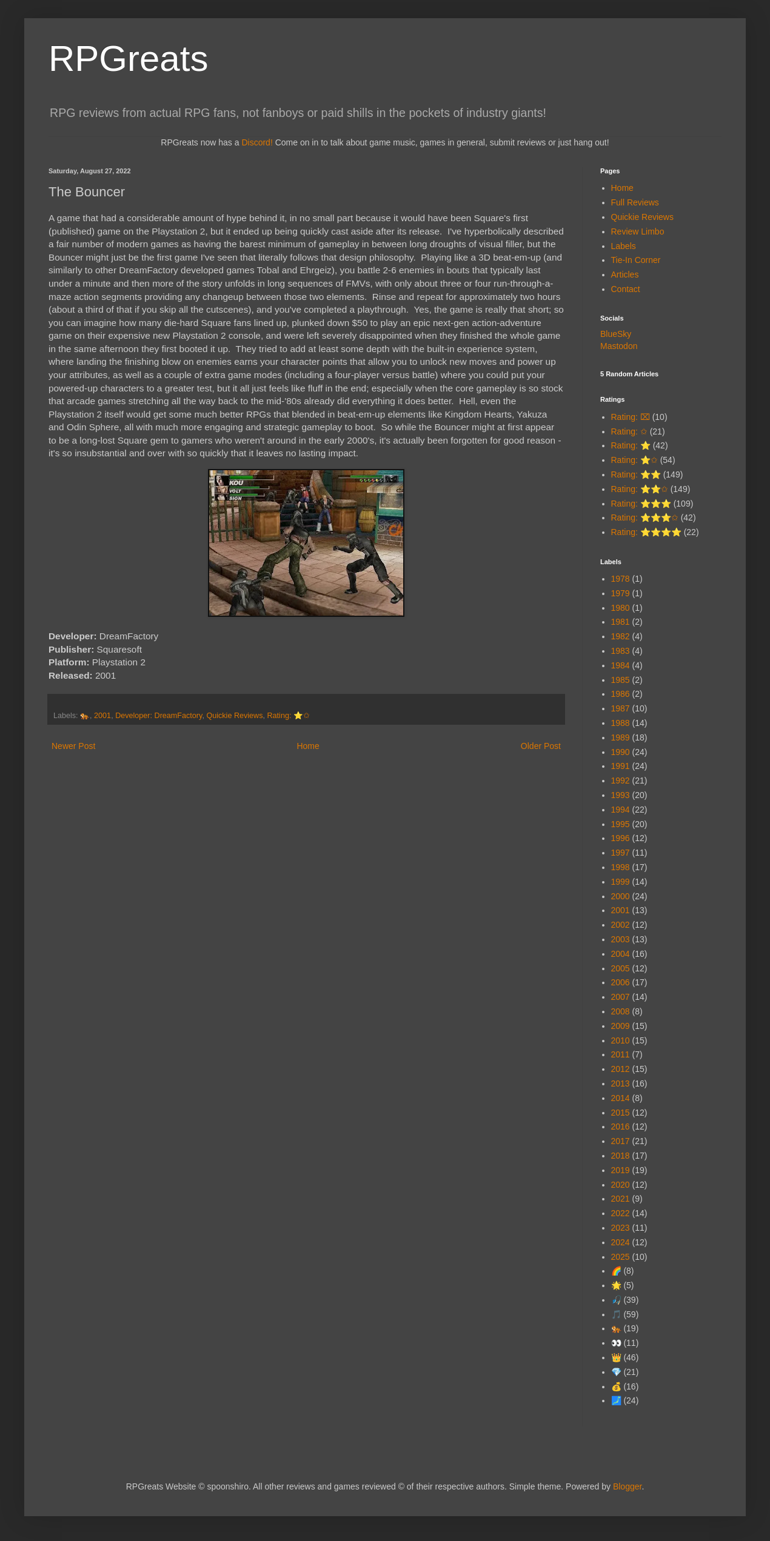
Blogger (627, 1486)
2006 (620, 982)
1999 (620, 882)
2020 (620, 1185)
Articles (625, 274)
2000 (620, 896)
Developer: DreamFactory (158, 715)
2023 (620, 1228)
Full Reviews (635, 202)
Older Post (541, 746)
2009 (620, 1026)
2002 (620, 925)
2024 (620, 1242)
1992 (620, 780)
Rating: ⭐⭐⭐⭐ (646, 532)
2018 (620, 1155)
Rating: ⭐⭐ (636, 474)
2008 (620, 1011)
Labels (623, 246)
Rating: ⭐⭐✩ (639, 489)
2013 (620, 1083)
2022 (620, 1213)
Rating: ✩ (629, 431)
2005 (620, 968)
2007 (620, 997)
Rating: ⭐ (631, 445)
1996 (620, 838)
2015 (620, 1112)
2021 (620, 1198)
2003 (620, 939)
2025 (620, 1257)
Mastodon (618, 346)
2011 (620, 1054)
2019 (620, 1170)
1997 (620, 852)
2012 (620, 1069)
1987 (620, 708)
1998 (620, 867)
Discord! (256, 142)
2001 (102, 715)
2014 (620, 1098)
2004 (620, 954)
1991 (620, 766)
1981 (620, 622)
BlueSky (615, 334)
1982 (620, 636)
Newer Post (73, 746)
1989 (620, 737)
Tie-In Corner (636, 260)
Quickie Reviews (234, 715)
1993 (620, 795)
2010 (620, 1040)
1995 (620, 824)
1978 (620, 579)
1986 (620, 694)
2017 (620, 1141)
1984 (620, 665)
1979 (620, 593)
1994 (620, 809)
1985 (620, 680)
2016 (620, 1126)
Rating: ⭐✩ (288, 715)
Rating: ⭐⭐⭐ (641, 503)
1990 (620, 752)
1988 (620, 723)
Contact (625, 289)
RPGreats (128, 58)
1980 (620, 608)
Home (307, 746)
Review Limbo (638, 231)
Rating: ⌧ (630, 417)
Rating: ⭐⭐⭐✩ (644, 517)
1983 (620, 651)
